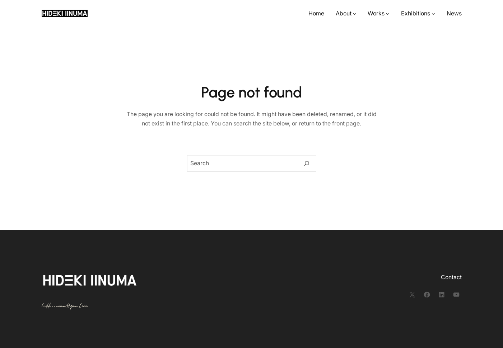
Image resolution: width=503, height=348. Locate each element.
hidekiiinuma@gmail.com (65, 305)
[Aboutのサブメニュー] (355, 13)
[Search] (307, 163)
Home (316, 13)
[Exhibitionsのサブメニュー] (433, 13)
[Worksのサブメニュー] (388, 13)
